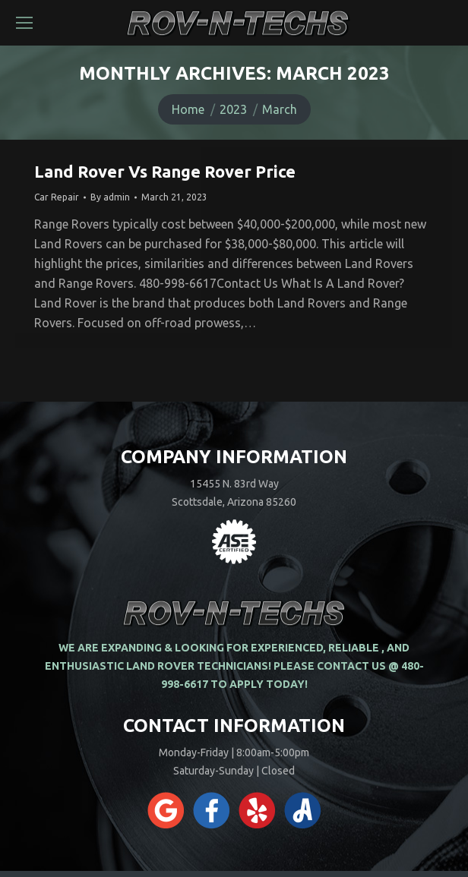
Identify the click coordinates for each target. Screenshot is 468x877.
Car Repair (56, 197)
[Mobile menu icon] (24, 23)
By (110, 197)
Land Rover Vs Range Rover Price (165, 171)
